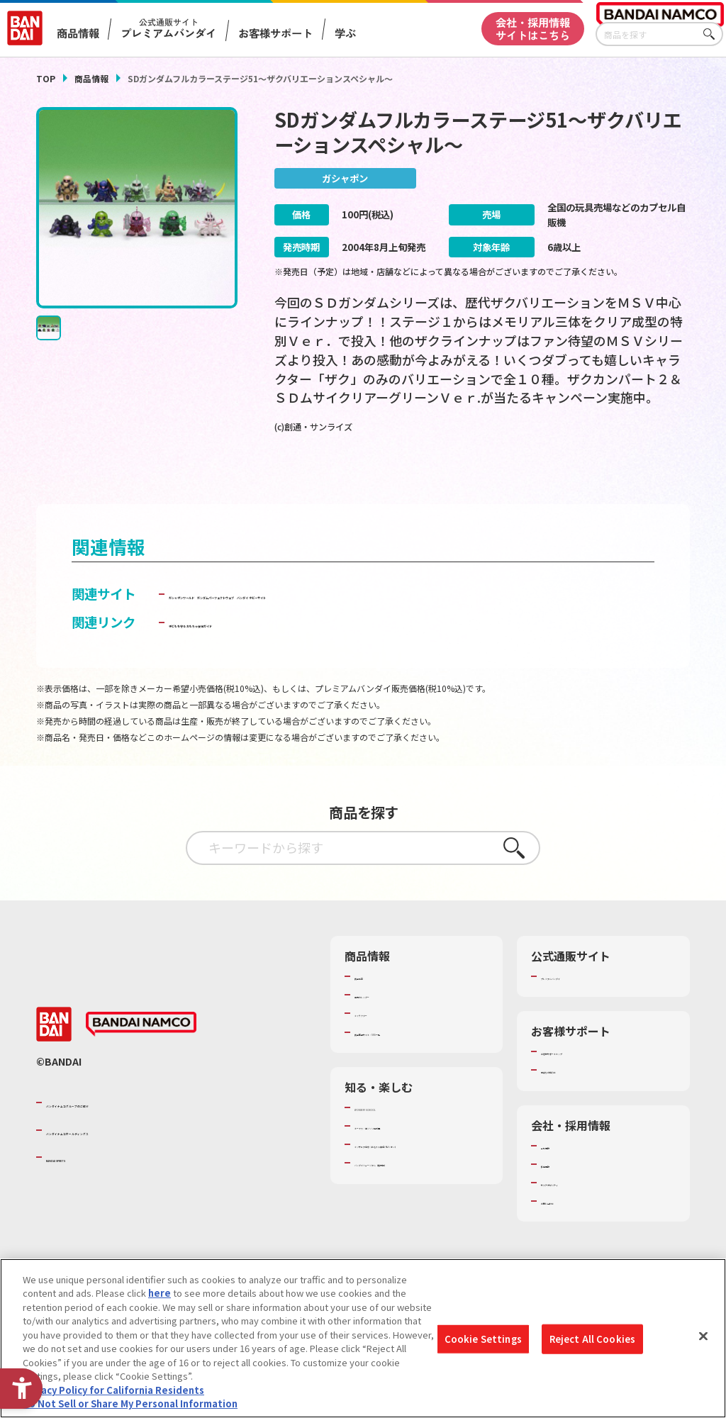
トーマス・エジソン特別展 (409, 1155)
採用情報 (559, 1193)
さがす (712, 34)
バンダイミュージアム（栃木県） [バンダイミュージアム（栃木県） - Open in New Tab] (421, 1205)
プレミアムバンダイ (582, 1005)
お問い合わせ (568, 1230)
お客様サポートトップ (587, 1080)
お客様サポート (275, 33)
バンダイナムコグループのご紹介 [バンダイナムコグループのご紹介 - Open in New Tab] (131, 1131)
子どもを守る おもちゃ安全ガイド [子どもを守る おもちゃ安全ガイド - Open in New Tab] (266, 651)
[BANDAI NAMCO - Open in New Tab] (141, 1053)
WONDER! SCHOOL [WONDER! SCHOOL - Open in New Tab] (394, 1136)
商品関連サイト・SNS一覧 (409, 1061)
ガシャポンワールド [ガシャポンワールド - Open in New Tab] (226, 622)
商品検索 (372, 1005)
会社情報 (559, 1174)
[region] (363, 1338)
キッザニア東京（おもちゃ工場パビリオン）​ (419, 1180)
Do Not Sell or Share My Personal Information (130, 1403)
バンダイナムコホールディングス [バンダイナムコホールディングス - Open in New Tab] (131, 1158)
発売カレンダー (386, 1023)
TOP (45, 78)
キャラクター (381, 1042)
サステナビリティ (577, 1211)
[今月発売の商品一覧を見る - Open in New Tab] (589, 479)
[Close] (703, 1336)
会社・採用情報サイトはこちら (533, 28)
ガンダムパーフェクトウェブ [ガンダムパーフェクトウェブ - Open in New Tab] (369, 622)
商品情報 (91, 78)
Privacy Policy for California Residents (113, 1390)
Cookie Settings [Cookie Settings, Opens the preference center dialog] (483, 1339)
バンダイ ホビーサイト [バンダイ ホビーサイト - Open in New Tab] (520, 622)
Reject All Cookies (592, 1339)
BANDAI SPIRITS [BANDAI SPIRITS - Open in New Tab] (89, 1186)
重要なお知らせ (573, 1099)
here (159, 1293)
